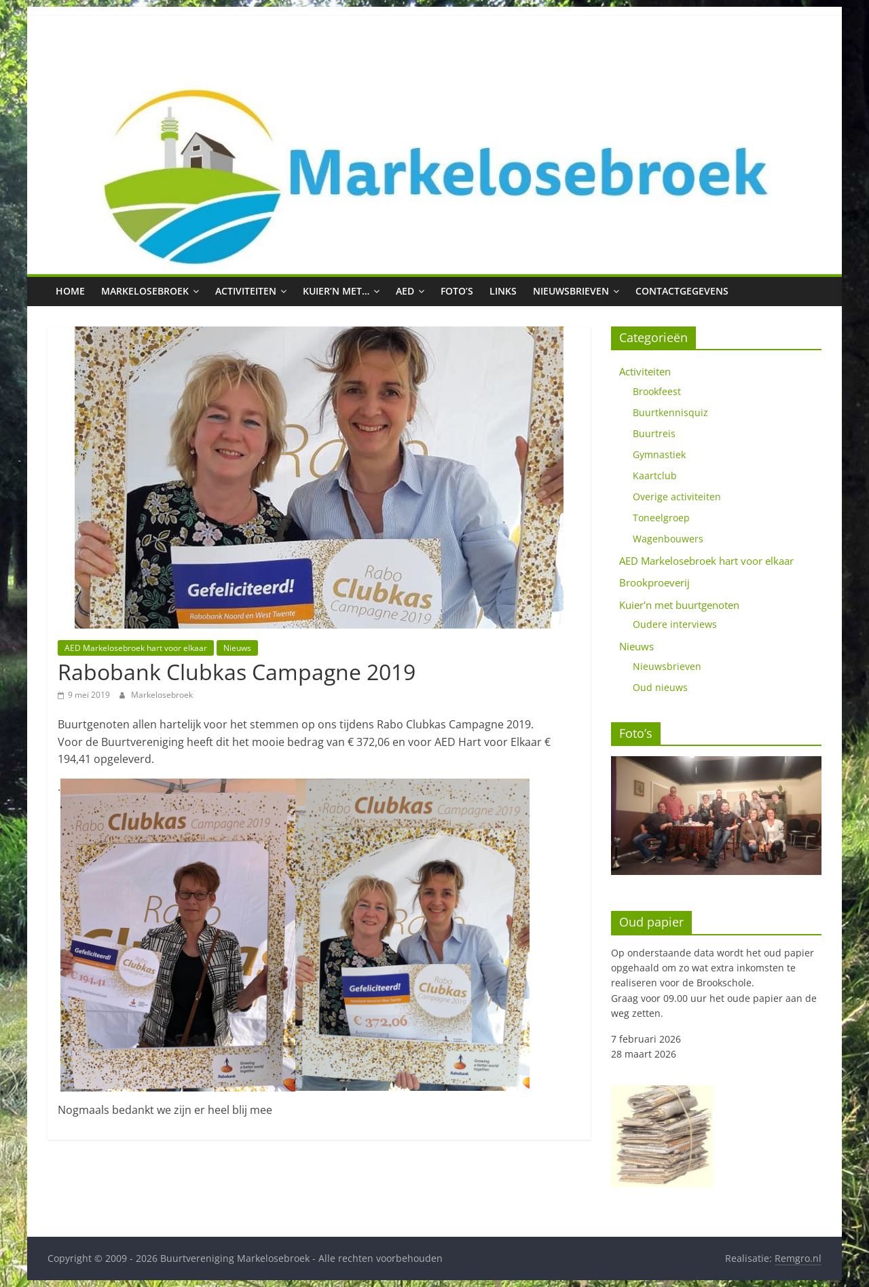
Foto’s (457, 290)
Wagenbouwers (668, 538)
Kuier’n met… (336, 290)
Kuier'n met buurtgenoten (679, 605)
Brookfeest (657, 391)
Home (70, 290)
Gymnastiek (659, 454)
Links (503, 290)
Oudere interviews (675, 624)
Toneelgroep (661, 517)
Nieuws (237, 648)
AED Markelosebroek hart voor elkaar (135, 648)
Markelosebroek (145, 290)
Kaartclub (655, 475)
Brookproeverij (654, 582)
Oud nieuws (660, 687)
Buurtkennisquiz (670, 412)
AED (405, 290)
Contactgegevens (681, 290)
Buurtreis (654, 433)
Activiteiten (245, 290)
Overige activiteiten (677, 496)
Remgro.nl (798, 1258)
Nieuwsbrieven (571, 290)
